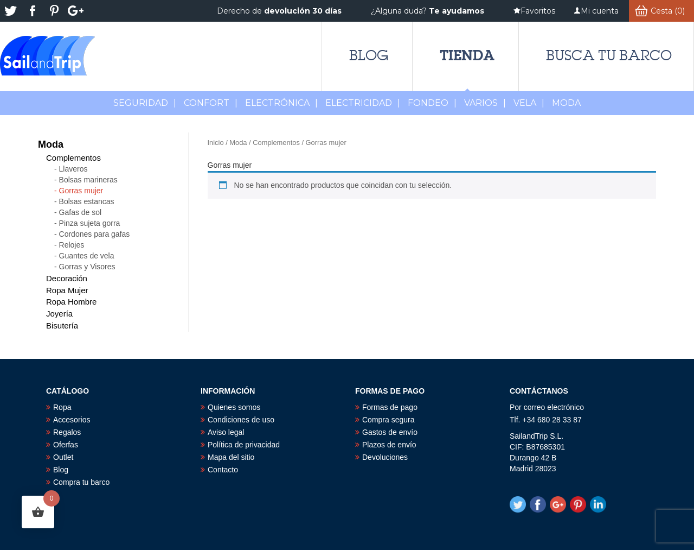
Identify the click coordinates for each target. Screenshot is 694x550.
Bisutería (62, 325)
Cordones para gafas (94, 234)
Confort (210, 103)
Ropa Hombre (71, 301)
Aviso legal (226, 432)
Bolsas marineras (88, 179)
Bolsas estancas (86, 201)
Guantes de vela (86, 255)
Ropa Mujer (67, 290)
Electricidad (362, 103)
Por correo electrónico (547, 407)
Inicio (216, 142)
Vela (528, 103)
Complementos (276, 142)
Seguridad (144, 103)
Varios (485, 103)
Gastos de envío (389, 432)
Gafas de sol (80, 212)
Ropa (62, 407)
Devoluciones (385, 457)
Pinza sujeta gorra (89, 223)
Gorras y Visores (87, 266)
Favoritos (537, 11)
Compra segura (388, 419)
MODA (566, 103)
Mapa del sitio (231, 457)
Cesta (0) (668, 11)
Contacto (223, 469)
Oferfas (65, 444)
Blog (368, 55)
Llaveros (73, 169)
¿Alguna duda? (427, 11)
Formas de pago (389, 407)
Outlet (63, 457)
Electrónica (281, 103)
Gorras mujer (81, 190)
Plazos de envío (389, 444)
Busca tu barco (609, 55)
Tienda (467, 55)
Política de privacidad (244, 444)
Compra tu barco (81, 482)
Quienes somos (234, 407)
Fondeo (432, 103)
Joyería (59, 313)
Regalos (67, 432)
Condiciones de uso (241, 419)
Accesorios (71, 419)
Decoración (66, 278)
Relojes (72, 245)
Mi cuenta (600, 11)
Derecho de (279, 11)
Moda (238, 142)
